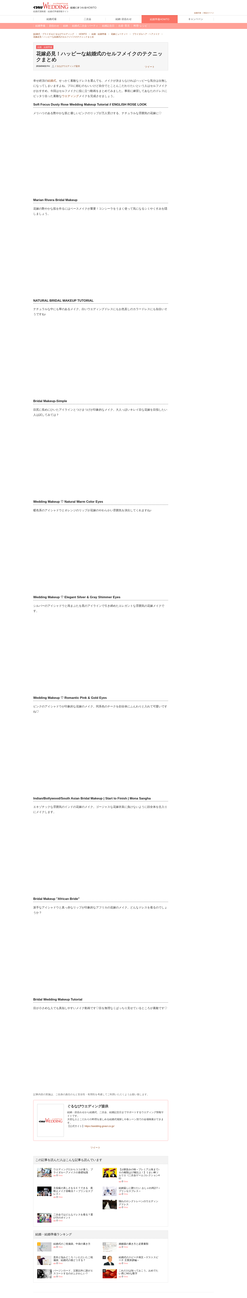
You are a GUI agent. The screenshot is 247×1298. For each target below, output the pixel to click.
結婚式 (52, 80)
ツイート (150, 66)
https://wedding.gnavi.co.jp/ (99, 1126)
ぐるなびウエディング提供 (67, 66)
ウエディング (70, 96)
